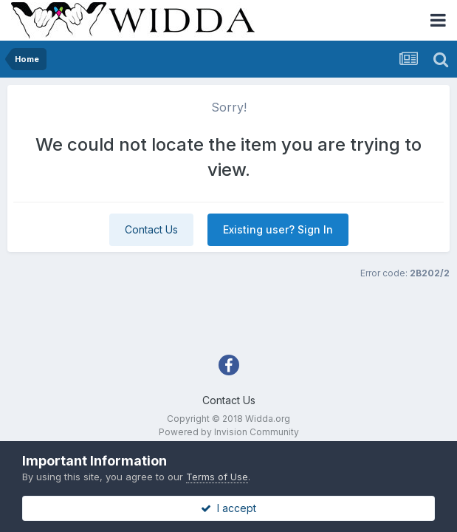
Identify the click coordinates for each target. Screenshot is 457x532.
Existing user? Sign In (278, 229)
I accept (228, 508)
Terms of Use (217, 476)
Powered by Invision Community (229, 431)
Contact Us (151, 229)
